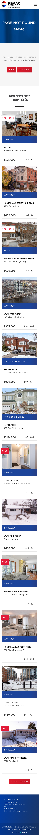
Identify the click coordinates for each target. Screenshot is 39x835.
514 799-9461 (12, 809)
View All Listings (19, 781)
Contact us (24, 70)
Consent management (24, 829)
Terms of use (12, 829)
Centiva (23, 832)
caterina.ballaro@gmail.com (18, 811)
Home (11, 70)
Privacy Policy (31, 827)
